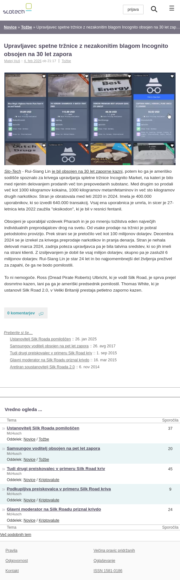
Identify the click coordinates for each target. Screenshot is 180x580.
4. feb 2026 (32, 61)
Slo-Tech (12, 171)
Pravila (11, 550)
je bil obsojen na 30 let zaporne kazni (87, 171)
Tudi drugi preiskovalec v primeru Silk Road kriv (51, 353)
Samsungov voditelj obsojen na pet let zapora (49, 346)
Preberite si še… (18, 333)
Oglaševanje (104, 560)
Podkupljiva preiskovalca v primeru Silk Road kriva (59, 489)
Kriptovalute (49, 480)
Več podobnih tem (15, 534)
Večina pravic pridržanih (114, 550)
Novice (29, 439)
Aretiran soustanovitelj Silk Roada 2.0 (42, 367)
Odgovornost (16, 560)
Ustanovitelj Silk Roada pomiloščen (40, 339)
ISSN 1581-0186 (107, 571)
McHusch (14, 433)
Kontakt (12, 571)
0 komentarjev (21, 313)
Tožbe (66, 61)
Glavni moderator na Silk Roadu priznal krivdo (49, 360)
